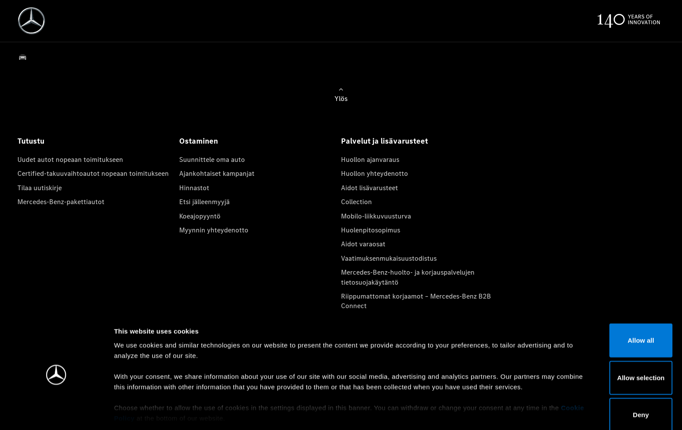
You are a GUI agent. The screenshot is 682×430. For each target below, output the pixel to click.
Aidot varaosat (363, 244)
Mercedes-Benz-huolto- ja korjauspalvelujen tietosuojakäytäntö (408, 277)
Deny (610, 382)
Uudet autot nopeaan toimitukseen (70, 159)
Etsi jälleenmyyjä (204, 201)
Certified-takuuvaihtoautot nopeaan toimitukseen (93, 173)
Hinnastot (194, 187)
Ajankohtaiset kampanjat (216, 173)
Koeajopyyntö (200, 216)
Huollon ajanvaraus (370, 159)
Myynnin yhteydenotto (213, 230)
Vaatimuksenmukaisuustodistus (389, 258)
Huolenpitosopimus (370, 230)
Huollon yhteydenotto (374, 173)
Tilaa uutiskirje (39, 187)
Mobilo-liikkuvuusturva (376, 216)
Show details (456, 413)
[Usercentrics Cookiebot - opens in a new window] (56, 413)
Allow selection (609, 345)
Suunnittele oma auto (212, 159)
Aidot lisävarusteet (369, 187)
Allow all (609, 308)
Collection (356, 201)
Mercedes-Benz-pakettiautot (60, 201)
